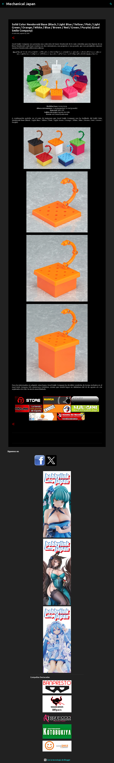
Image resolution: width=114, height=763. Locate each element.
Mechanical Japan (20, 4)
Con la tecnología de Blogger (57, 760)
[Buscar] (111, 4)
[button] (13, 37)
